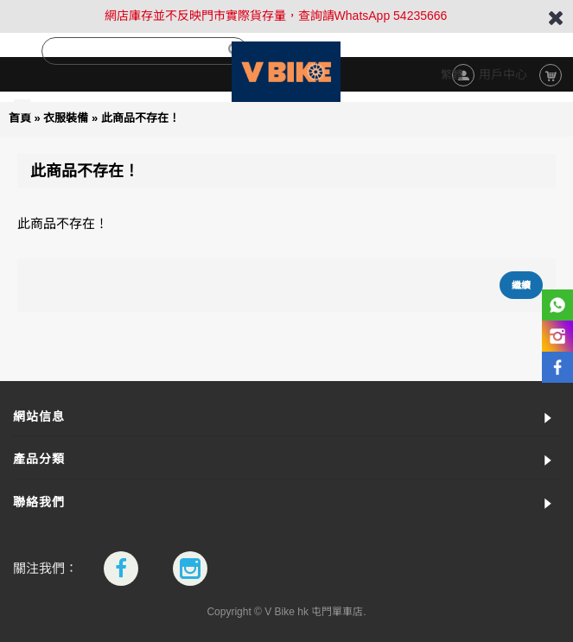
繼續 (521, 285)
